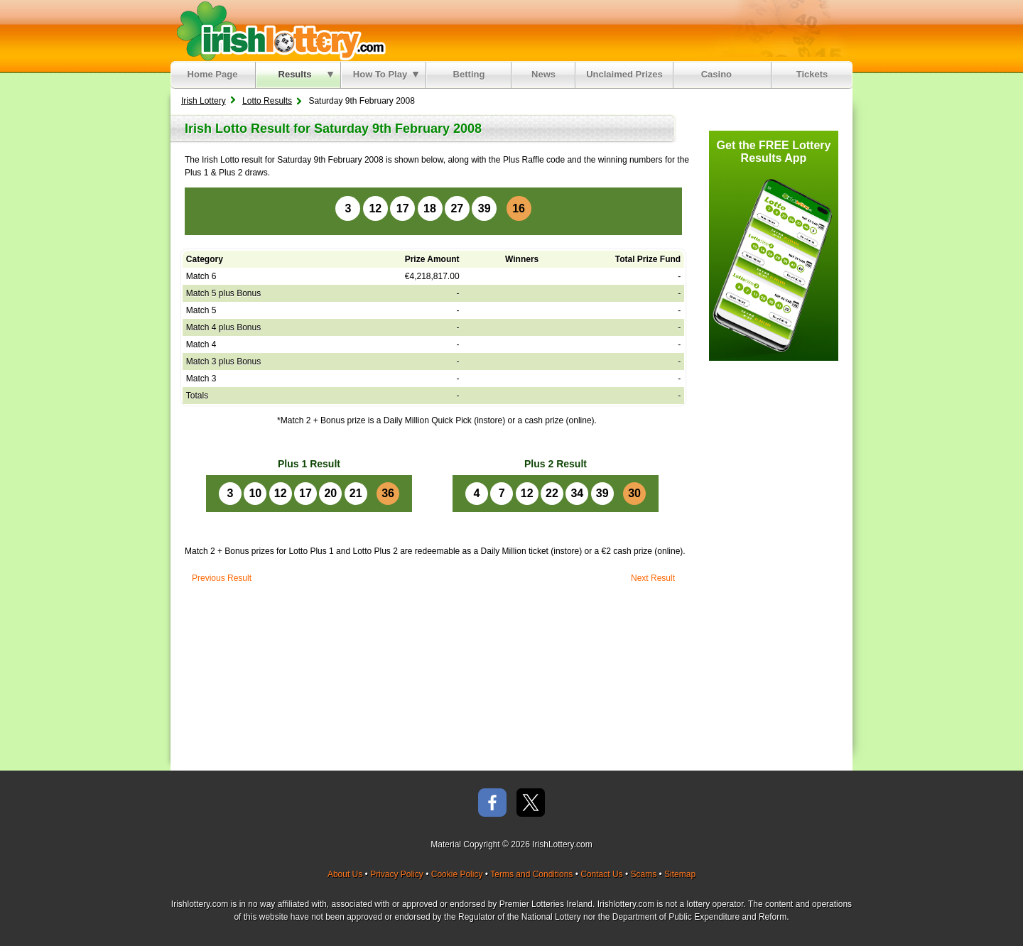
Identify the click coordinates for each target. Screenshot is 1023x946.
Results (305, 74)
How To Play (385, 74)
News (543, 74)
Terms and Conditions (531, 874)
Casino (719, 74)
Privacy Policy (396, 874)
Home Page (213, 74)
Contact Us (601, 874)
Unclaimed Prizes (624, 74)
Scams (643, 874)
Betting (469, 74)
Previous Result (221, 578)
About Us (345, 874)
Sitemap (679, 874)
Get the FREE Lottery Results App (774, 151)
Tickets (812, 74)
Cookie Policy (457, 874)
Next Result (653, 578)
